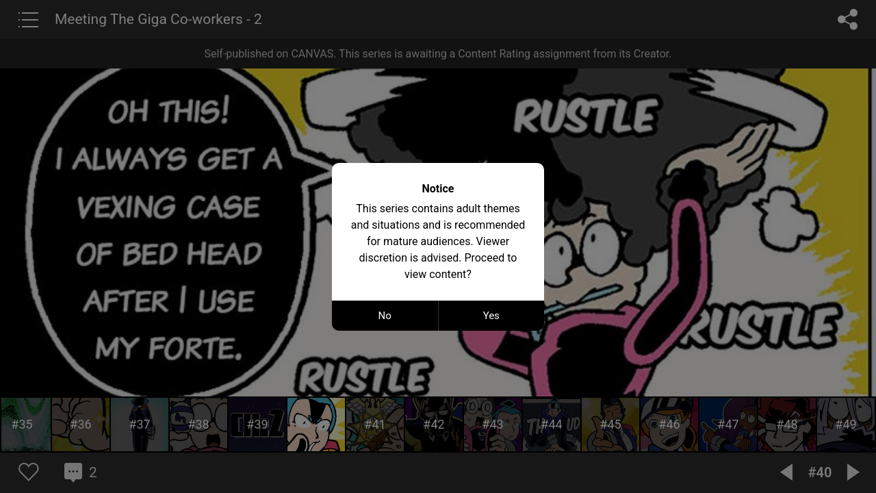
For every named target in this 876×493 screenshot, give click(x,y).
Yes (491, 315)
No (384, 315)
